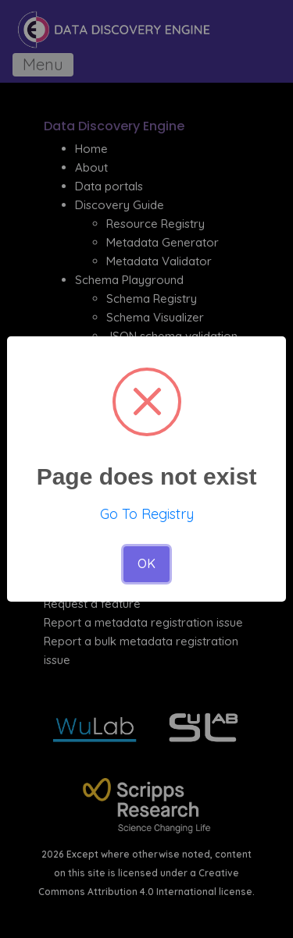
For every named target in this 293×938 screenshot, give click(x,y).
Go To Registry (147, 514)
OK (146, 563)
